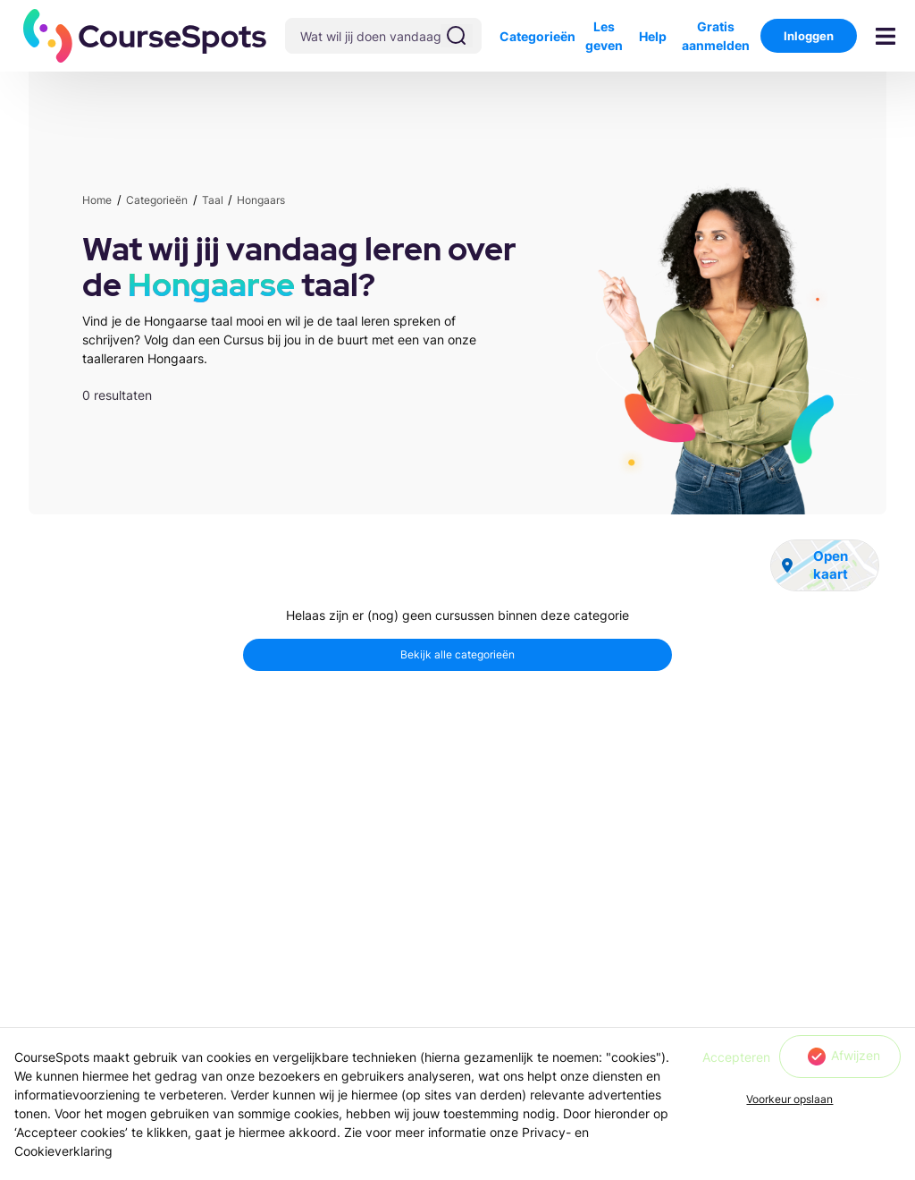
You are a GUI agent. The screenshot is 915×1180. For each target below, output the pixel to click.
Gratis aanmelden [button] (716, 36)
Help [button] (653, 36)
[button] (145, 36)
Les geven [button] (604, 36)
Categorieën (537, 36)
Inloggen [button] (809, 36)
